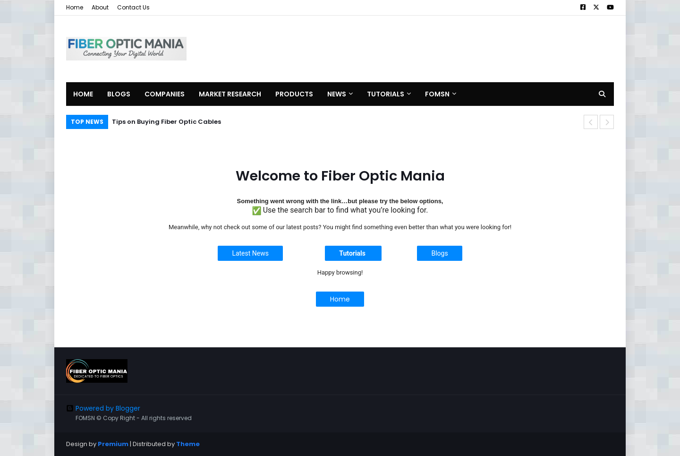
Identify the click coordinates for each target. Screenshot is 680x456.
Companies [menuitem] (164, 94)
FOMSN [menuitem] (437, 94)
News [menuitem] (336, 94)
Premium (113, 443)
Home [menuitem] (83, 94)
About (100, 7)
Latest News (250, 253)
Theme (188, 443)
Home (74, 7)
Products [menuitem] (294, 94)
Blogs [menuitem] (118, 94)
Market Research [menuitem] (230, 94)
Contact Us (133, 7)
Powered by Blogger (103, 408)
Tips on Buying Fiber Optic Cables (166, 121)
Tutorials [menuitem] (385, 94)
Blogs (439, 253)
